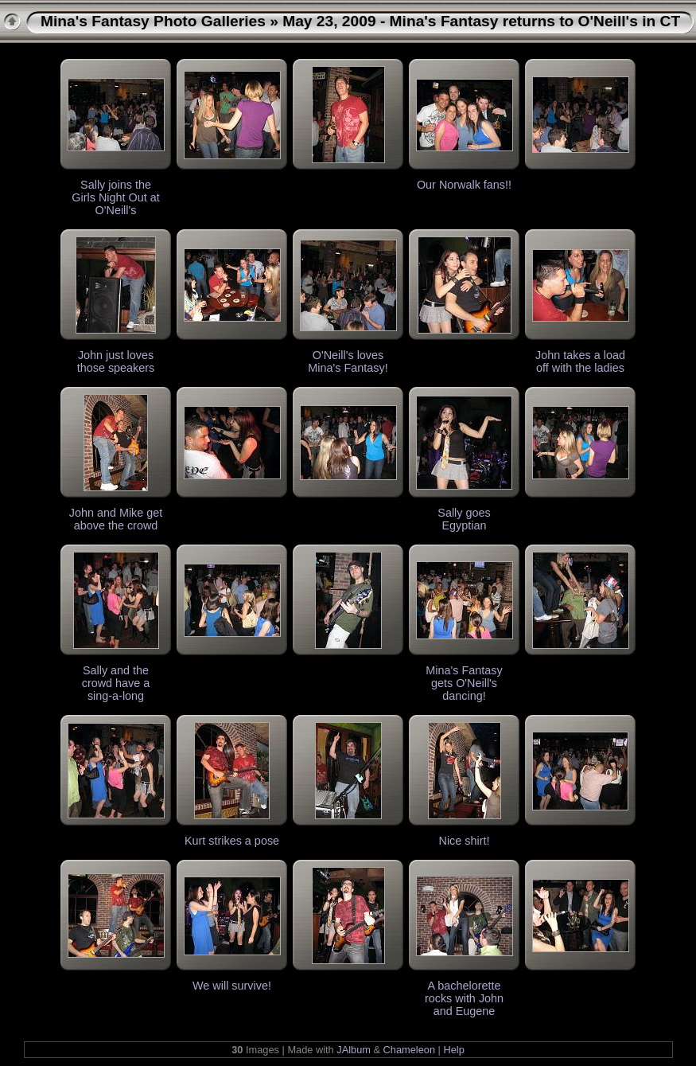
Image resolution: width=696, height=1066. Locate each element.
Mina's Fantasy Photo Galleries (153, 21)
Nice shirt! (464, 840)
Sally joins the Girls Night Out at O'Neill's (115, 197)
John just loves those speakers (116, 361)
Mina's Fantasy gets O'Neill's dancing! (464, 683)
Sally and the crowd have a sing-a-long (116, 683)
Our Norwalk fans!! (464, 184)
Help (453, 1050)
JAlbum (353, 1050)
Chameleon (409, 1050)
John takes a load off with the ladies (580, 361)
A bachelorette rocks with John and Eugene (464, 998)
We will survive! (231, 985)
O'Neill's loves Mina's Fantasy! (347, 361)
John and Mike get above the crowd (116, 519)
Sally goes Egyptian (463, 519)
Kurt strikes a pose (232, 840)
